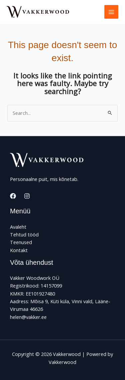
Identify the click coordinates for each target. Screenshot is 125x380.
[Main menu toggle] (111, 12)
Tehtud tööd (24, 234)
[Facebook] (13, 196)
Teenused (21, 242)
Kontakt (19, 250)
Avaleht (18, 226)
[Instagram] (27, 196)
